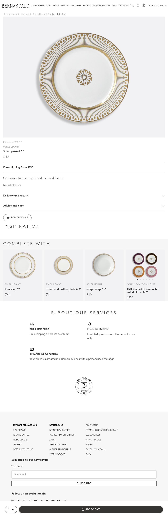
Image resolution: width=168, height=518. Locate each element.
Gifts (78, 6)
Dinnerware (38, 6)
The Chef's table (120, 6)
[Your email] (84, 474)
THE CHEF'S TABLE (57, 445)
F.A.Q (88, 454)
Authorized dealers (60, 449)
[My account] (138, 5)
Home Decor (67, 6)
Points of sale (17, 218)
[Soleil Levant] (39, 14)
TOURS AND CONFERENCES (62, 435)
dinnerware (19, 430)
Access (89, 445)
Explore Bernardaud (25, 425)
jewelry (17, 445)
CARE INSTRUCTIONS (95, 449)
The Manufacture (101, 6)
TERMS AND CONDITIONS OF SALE (102, 430)
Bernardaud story (59, 430)
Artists (86, 6)
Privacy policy (93, 440)
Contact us (92, 425)
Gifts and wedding (23, 449)
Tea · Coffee (52, 6)
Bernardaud (56, 425)
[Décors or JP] (24, 14)
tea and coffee (21, 435)
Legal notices (93, 435)
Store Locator (57, 454)
